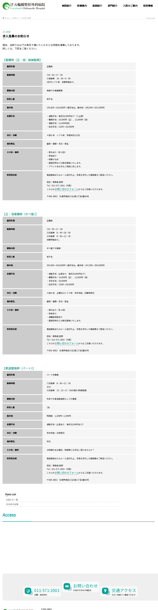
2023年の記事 (26, 18)
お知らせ (15, 18)
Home (7, 18)
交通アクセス (126, 574)
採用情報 (148, 5)
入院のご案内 (130, 5)
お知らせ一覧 (116, 37)
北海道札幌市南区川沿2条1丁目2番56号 (58, 594)
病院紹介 (66, 5)
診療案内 (82, 5)
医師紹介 (97, 5)
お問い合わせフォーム (56, 192)
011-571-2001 (44, 574)
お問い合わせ (86, 574)
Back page (151, 18)
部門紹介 (112, 5)
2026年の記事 (116, 42)
